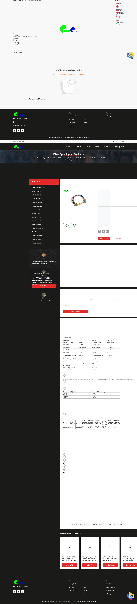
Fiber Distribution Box (38, 210)
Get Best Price (104, 238)
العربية (119, 19)
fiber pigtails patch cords (115, 524)
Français (119, 5)
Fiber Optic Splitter (37, 206)
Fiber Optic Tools (36, 239)
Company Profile (72, 116)
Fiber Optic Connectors (38, 228)
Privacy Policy (86, 126)
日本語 (119, 16)
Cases (18, 41)
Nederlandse (120, 13)
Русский (119, 9)
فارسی (119, 23)
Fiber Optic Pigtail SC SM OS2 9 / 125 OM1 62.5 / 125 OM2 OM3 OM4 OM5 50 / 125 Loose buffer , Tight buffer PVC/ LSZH (89, 559)
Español (119, 10)
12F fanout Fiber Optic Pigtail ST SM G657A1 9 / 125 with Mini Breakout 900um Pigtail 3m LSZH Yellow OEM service (110, 559)
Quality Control (33, 36)
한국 (118, 18)
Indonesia (120, 22)
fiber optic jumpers (98, 524)
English (119, 3)
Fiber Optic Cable (36, 243)
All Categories (109, 116)
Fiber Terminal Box (37, 221)
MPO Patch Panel (37, 198)
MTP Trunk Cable (36, 195)
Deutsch (119, 6)
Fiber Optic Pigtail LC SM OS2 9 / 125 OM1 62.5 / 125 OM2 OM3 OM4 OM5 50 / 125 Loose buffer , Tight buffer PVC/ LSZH (69, 559)
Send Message (75, 311)
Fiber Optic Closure (37, 235)
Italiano (119, 8)
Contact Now (117, 238)
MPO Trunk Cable (36, 191)
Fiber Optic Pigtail (41, 158)
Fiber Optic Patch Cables (38, 187)
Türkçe (119, 21)
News (14, 41)
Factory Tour (25, 36)
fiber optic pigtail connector (79, 524)
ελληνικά (120, 15)
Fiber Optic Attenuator (38, 232)
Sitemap (85, 122)
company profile (17, 36)
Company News (17, 44)
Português (120, 12)
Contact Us (71, 126)
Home (33, 158)
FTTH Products (36, 213)
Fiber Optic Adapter (37, 224)
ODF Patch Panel (36, 217)
